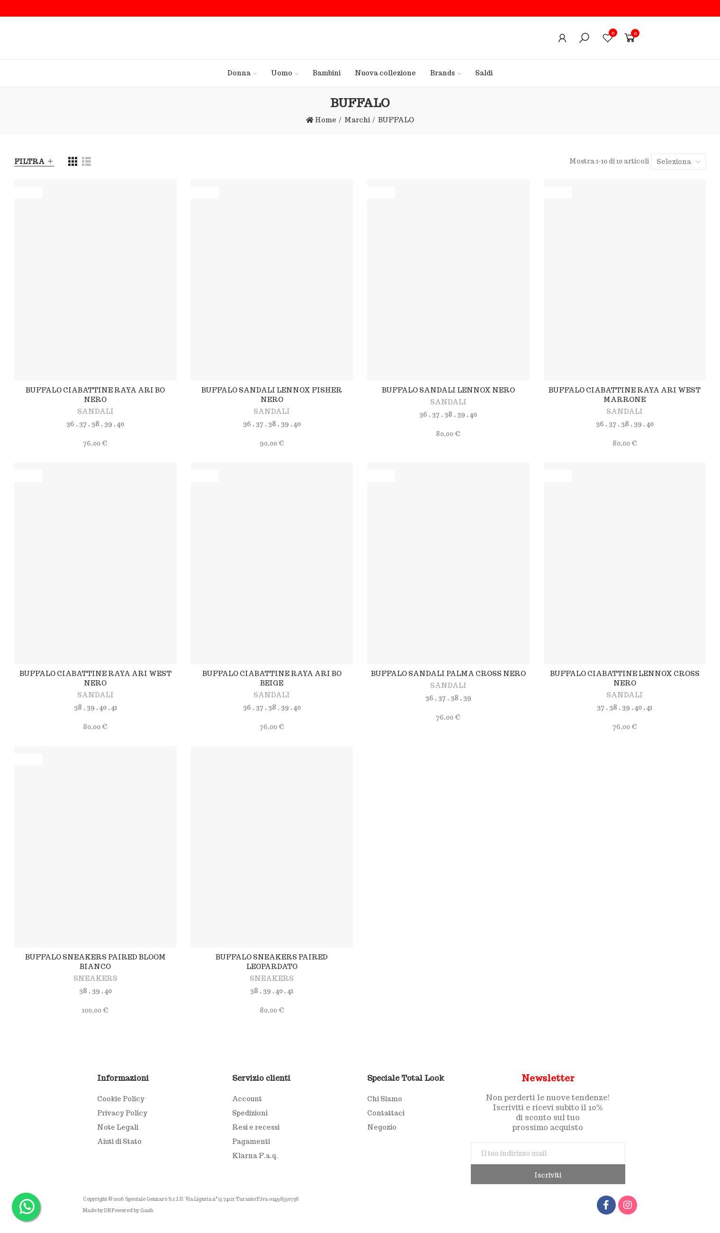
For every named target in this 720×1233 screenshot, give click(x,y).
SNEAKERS (95, 978)
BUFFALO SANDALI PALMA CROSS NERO (448, 673)
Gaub (146, 1210)
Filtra (29, 161)
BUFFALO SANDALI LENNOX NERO (448, 390)
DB (107, 1210)
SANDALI (95, 411)
